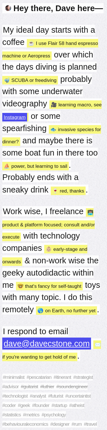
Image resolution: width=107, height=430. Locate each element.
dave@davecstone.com (47, 343)
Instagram (15, 117)
